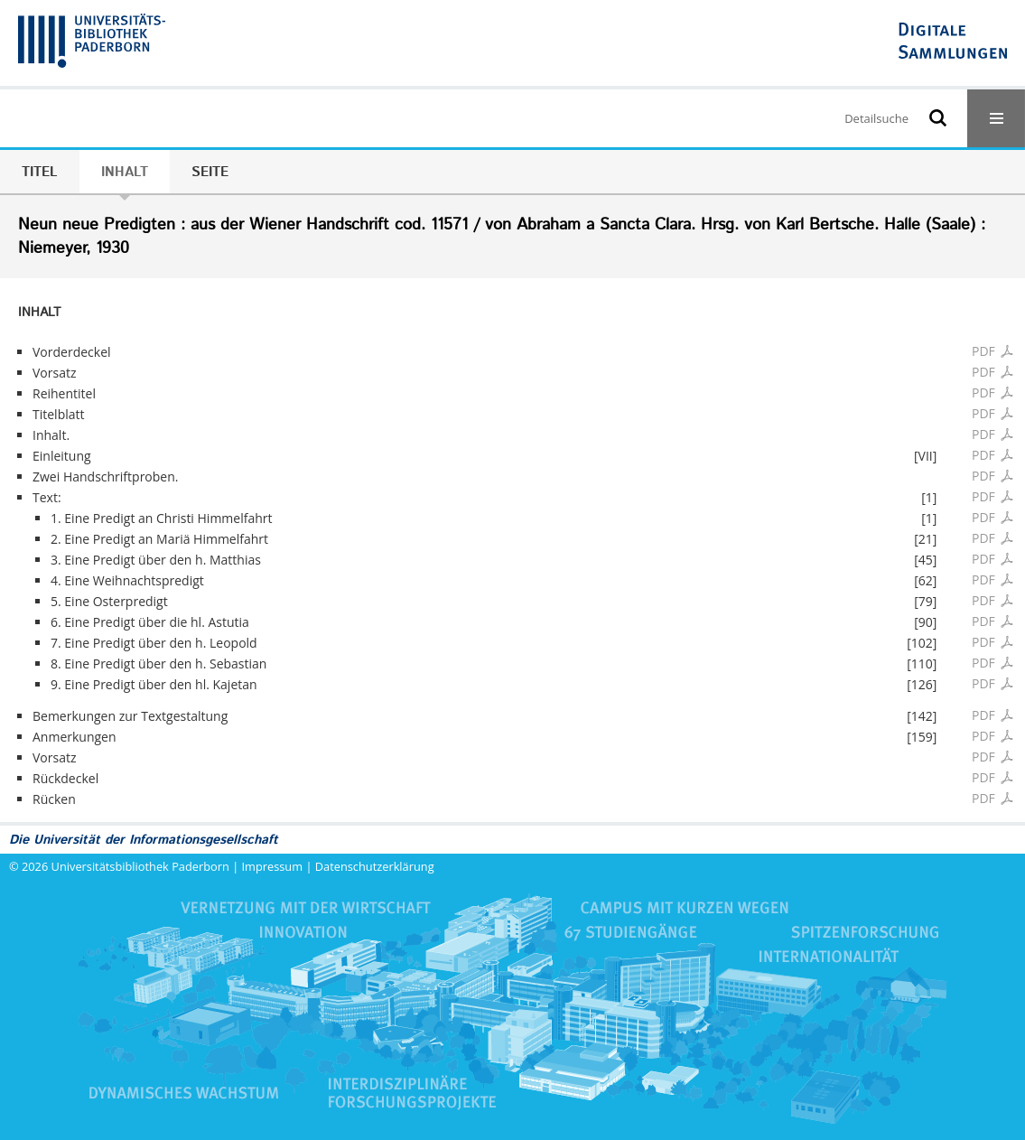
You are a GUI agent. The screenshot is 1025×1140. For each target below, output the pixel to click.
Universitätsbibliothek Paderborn (140, 866)
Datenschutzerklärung (374, 866)
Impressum (272, 866)
